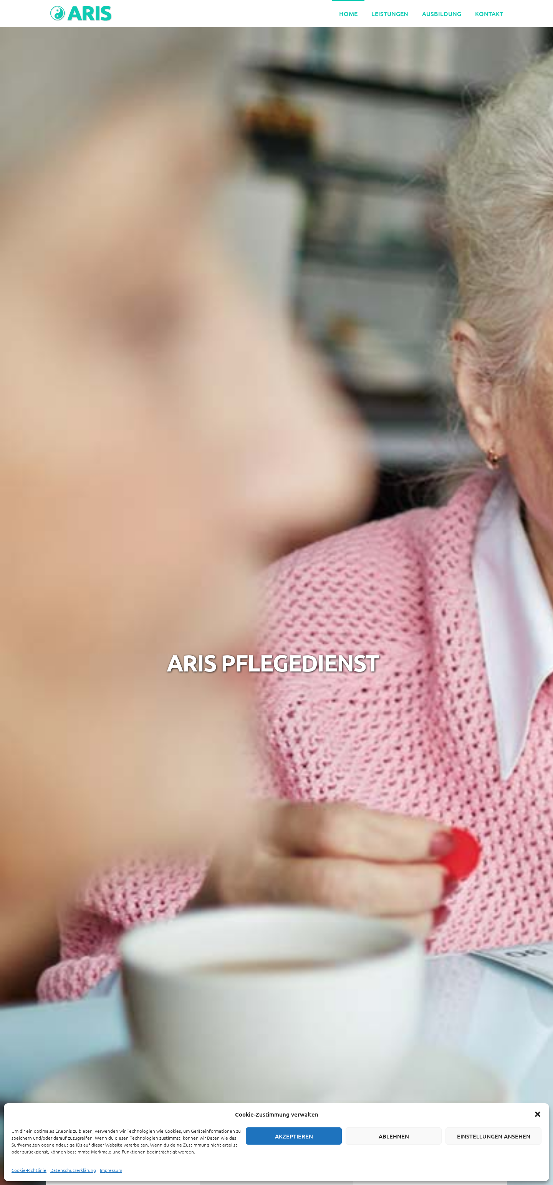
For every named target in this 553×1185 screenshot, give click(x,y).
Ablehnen (394, 1136)
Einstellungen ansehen (493, 1136)
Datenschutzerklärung (73, 1170)
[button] (537, 1114)
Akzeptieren (294, 1136)
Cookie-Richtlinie (29, 1170)
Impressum (111, 1170)
